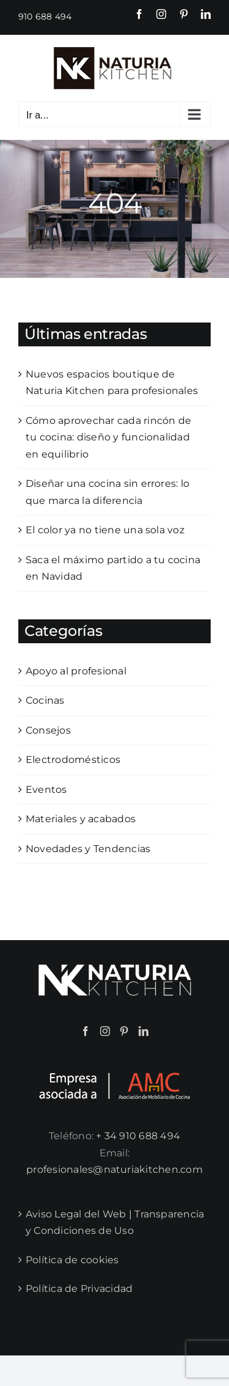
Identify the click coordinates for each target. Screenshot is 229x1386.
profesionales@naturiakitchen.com (114, 1169)
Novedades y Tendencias (88, 849)
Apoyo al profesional (76, 671)
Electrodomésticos (73, 759)
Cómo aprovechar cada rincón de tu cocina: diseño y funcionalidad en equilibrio (108, 437)
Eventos (46, 789)
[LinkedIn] (143, 1031)
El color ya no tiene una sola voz (105, 530)
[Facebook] (85, 1031)
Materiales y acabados (81, 819)
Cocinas (45, 700)
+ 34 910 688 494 (138, 1136)
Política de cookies (72, 1260)
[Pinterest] (124, 1031)
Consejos (48, 730)
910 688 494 (45, 16)
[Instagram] (105, 1031)
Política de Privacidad (79, 1288)
